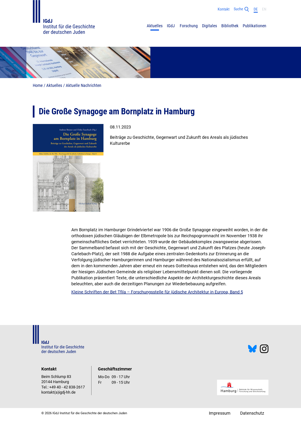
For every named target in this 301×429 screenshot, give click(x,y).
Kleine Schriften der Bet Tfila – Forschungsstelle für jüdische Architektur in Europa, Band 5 (157, 292)
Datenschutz (252, 413)
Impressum (220, 413)
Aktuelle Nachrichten (83, 85)
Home (38, 85)
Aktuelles (54, 85)
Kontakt (223, 9)
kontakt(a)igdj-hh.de (58, 392)
